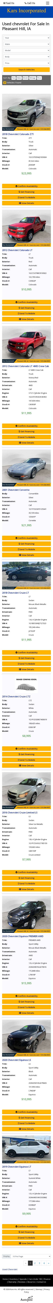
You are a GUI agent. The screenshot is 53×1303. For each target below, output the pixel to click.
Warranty (12, 1282)
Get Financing (26, 191)
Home (5, 1279)
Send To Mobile (26, 197)
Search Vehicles (27, 69)
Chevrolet (9, 1269)
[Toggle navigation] (47, 3)
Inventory (14, 1279)
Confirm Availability (27, 186)
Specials (23, 1279)
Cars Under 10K (35, 1279)
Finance (47, 1279)
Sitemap (39, 1289)
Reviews (21, 1282)
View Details (26, 203)
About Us (31, 1282)
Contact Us (41, 1282)
